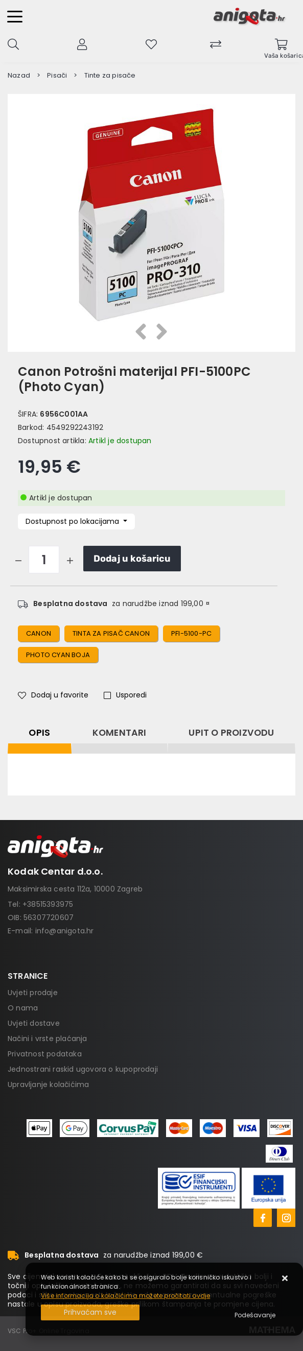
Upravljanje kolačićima (48, 1084)
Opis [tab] (39, 733)
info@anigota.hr (64, 931)
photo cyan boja (58, 655)
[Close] (90, 1312)
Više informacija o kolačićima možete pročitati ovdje (125, 1295)
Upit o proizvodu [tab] (231, 733)
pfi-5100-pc (191, 633)
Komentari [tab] (119, 733)
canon (38, 633)
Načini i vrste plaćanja (47, 1038)
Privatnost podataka (45, 1054)
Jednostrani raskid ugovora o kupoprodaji (83, 1069)
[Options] (255, 1315)
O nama (23, 1008)
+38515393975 (47, 904)
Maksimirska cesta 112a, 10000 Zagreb (75, 889)
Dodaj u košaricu (132, 558)
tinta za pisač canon (111, 633)
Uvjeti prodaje (33, 992)
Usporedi (125, 695)
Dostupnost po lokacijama (73, 521)
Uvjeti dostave (34, 1023)
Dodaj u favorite (53, 695)
